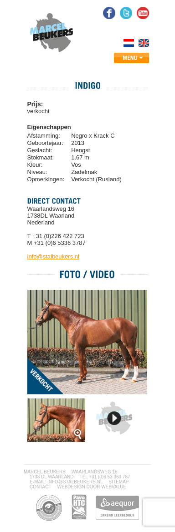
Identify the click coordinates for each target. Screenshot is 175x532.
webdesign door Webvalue (92, 486)
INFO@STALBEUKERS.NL (75, 481)
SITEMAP (119, 481)
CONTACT (40, 486)
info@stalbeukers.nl (53, 256)
